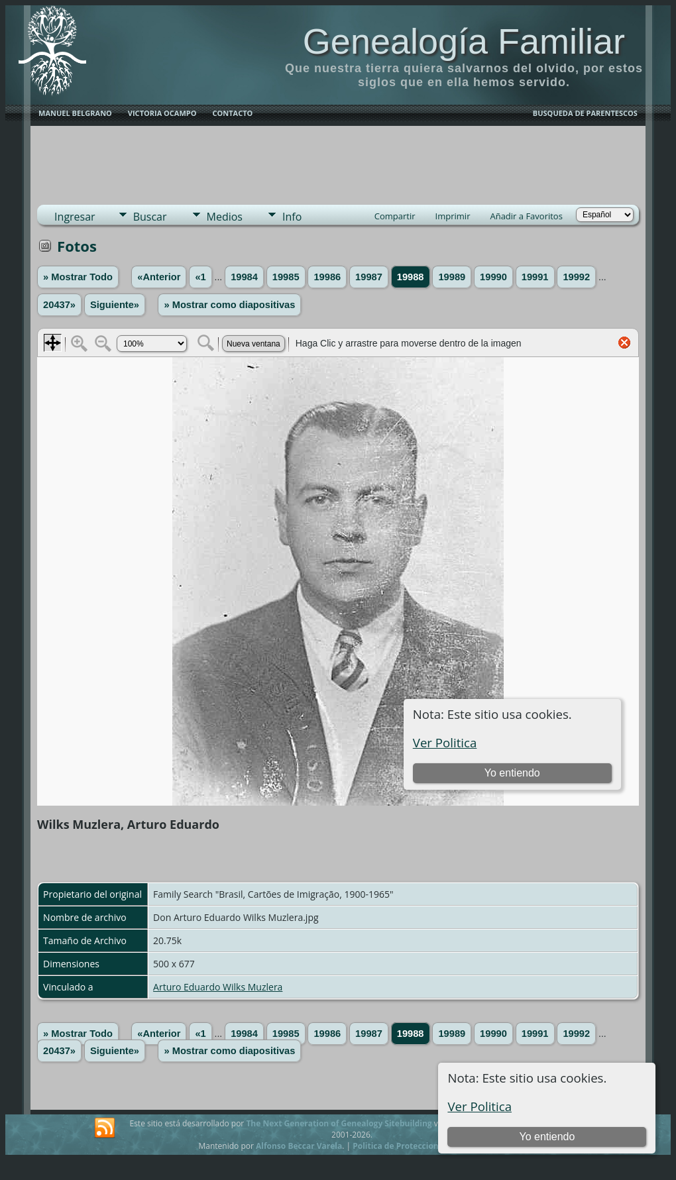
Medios (225, 216)
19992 (576, 277)
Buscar (150, 216)
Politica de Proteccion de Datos (414, 1146)
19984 (244, 277)
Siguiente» (114, 304)
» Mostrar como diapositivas (229, 304)
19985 (286, 277)
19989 (451, 277)
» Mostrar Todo (78, 277)
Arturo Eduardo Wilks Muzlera (217, 987)
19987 (368, 277)
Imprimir (453, 216)
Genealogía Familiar (464, 41)
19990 (493, 277)
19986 (327, 277)
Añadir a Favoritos (526, 216)
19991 (535, 277)
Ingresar (74, 216)
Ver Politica (479, 1106)
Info (292, 216)
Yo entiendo (547, 1136)
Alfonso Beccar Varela (299, 1146)
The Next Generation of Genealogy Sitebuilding (338, 1123)
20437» (59, 304)
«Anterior (158, 277)
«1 (200, 277)
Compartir (395, 216)
